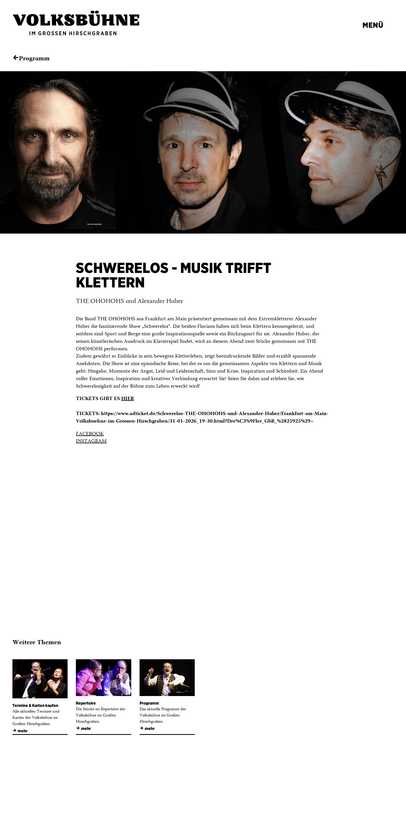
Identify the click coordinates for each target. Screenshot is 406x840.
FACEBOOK (90, 434)
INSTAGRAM (91, 441)
